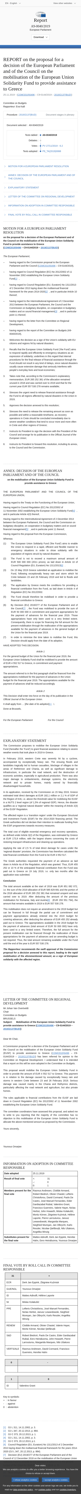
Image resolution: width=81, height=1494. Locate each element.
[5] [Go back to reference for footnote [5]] (4, 1441)
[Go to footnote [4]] (73, 510)
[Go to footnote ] (50, 704)
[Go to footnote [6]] (62, 565)
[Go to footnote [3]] (56, 311)
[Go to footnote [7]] (24, 608)
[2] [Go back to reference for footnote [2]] (4, 1431)
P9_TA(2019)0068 (52, 151)
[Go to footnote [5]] (27, 529)
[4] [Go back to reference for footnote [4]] (4, 1437)
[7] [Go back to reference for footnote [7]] (4, 1455)
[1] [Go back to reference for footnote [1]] (4, 1427)
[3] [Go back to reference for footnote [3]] (4, 1434)
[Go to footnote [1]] (16, 278)
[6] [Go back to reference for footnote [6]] (4, 1444)
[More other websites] (65, 3)
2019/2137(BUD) (62, 94)
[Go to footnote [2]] (46, 291)
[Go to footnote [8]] (48, 900)
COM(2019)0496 (26, 94)
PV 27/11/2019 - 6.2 (53, 146)
